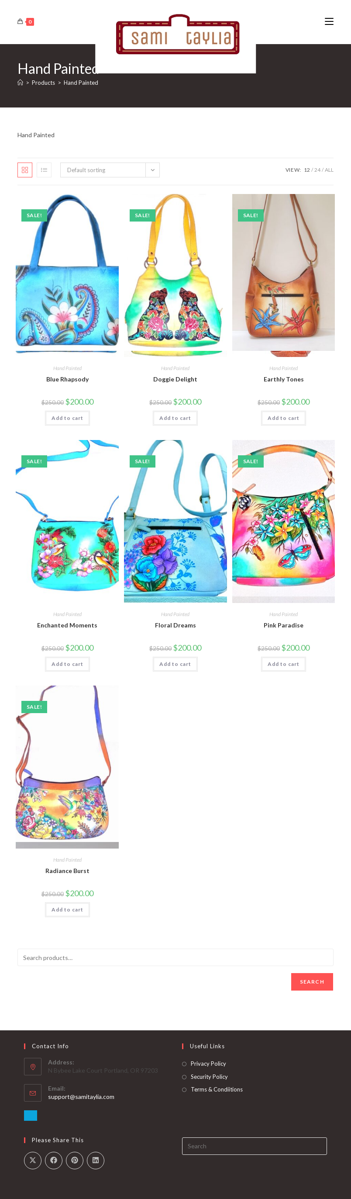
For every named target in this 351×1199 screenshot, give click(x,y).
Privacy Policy (208, 1063)
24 (317, 169)
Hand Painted (81, 82)
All (329, 169)
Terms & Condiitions (217, 1089)
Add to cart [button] (67, 418)
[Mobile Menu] (329, 21)
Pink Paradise (283, 625)
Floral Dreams (175, 625)
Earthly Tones (284, 379)
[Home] (20, 82)
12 (307, 169)
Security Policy (209, 1076)
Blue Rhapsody (67, 379)
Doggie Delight (175, 379)
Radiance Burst (67, 870)
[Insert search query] (254, 1146)
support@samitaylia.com (81, 1096)
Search (312, 981)
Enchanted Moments (67, 625)
